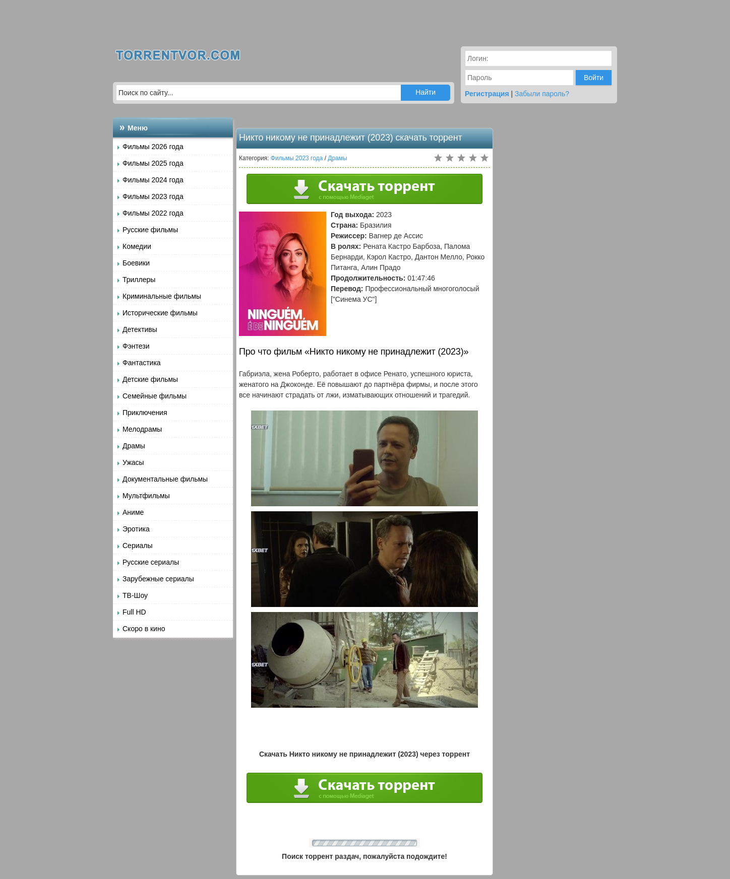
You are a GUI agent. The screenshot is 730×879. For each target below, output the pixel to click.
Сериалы (138, 546)
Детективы (140, 329)
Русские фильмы (150, 230)
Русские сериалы (151, 562)
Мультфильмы (146, 496)
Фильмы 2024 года (153, 180)
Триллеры (139, 280)
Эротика (136, 529)
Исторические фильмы (160, 313)
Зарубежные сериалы (158, 579)
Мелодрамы (142, 429)
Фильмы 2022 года (153, 213)
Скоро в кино (144, 629)
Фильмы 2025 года (153, 163)
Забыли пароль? (542, 94)
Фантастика (142, 363)
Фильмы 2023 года (153, 196)
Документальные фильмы (165, 479)
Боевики (136, 263)
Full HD (134, 612)
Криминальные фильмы (162, 296)
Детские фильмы (150, 379)
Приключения (145, 413)
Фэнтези (136, 346)
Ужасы (133, 462)
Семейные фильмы (155, 396)
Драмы (134, 446)
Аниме (133, 512)
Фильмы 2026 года (153, 147)
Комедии (137, 246)
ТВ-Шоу (135, 595)
